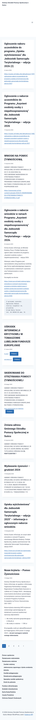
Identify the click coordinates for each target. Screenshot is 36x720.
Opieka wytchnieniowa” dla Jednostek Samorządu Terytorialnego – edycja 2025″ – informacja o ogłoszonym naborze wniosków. (17, 515)
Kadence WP (29, 714)
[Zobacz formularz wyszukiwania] (32, 4)
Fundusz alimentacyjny (10, 686)
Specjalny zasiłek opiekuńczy (13, 679)
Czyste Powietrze (8, 695)
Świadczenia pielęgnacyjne (13, 676)
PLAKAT (6, 354)
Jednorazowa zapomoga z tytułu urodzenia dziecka (18, 668)
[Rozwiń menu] (32, 22)
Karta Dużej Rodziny (9, 692)
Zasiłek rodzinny (9, 664)
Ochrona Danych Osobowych (11, 698)
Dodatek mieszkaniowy (10, 689)
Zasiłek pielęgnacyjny (11, 673)
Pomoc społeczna (8, 655)
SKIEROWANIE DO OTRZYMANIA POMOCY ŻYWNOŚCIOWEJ (17, 376)
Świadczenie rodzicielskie (10, 658)
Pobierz (14, 354)
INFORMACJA (8, 359)
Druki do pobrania (9, 682)
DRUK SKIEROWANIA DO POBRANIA (13, 408)
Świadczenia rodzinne (9, 661)
